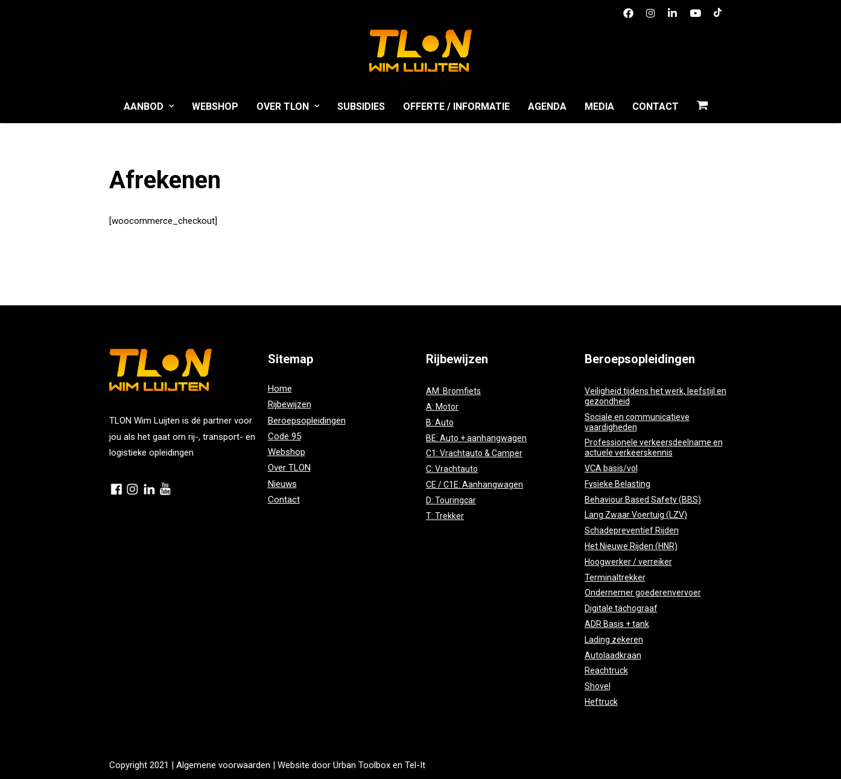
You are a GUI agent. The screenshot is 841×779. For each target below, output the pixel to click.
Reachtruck (606, 670)
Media (599, 106)
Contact (655, 106)
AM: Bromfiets (453, 391)
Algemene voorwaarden (223, 765)
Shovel (598, 686)
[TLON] (420, 48)
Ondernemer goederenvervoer (643, 592)
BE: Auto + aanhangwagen (476, 438)
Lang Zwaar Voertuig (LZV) (636, 515)
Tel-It (415, 765)
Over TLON (287, 106)
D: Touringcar (451, 500)
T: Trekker (445, 516)
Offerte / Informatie (456, 106)
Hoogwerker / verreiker (628, 562)
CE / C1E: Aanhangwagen (474, 484)
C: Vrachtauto (452, 469)
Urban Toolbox (361, 765)
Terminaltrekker (615, 577)
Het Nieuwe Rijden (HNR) (631, 546)
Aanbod (149, 106)
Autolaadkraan (613, 655)
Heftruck (601, 702)
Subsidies (361, 106)
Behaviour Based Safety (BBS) (643, 499)
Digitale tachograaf (621, 608)
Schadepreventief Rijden (632, 530)
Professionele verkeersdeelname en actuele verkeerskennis (654, 447)
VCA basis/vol (611, 468)
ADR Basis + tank (617, 624)
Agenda (547, 106)
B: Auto (440, 422)
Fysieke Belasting (617, 484)
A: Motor (442, 407)
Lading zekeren (614, 639)
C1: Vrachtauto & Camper (474, 453)
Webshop (215, 106)
